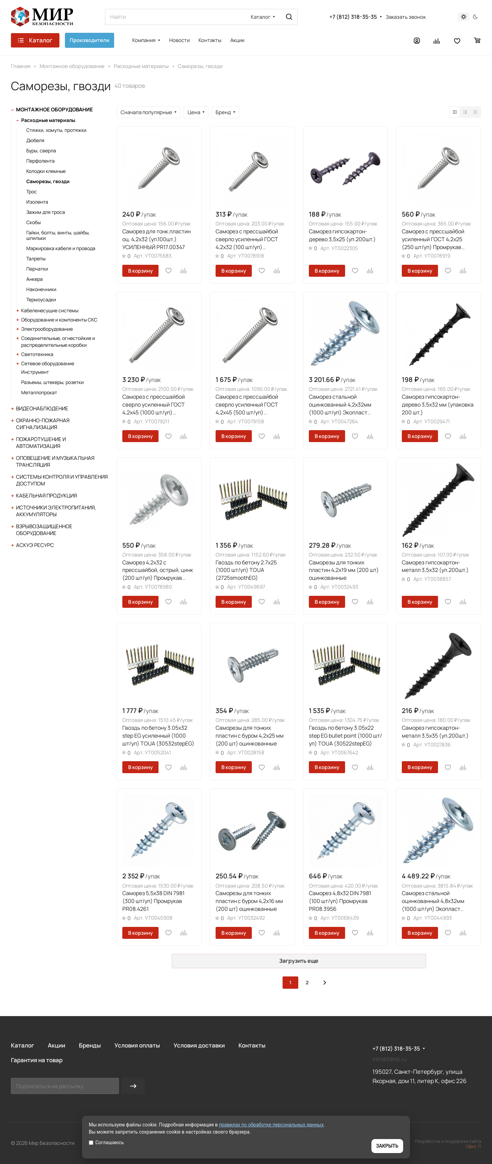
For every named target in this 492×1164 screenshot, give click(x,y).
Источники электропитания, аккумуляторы (56, 511)
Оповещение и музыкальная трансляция (55, 461)
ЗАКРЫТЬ (387, 1146)
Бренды (90, 1045)
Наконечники (41, 289)
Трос (31, 191)
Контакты (251, 1045)
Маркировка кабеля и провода (60, 248)
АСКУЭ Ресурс (35, 545)
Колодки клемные (46, 171)
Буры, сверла (41, 150)
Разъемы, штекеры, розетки (52, 382)
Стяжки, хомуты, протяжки (56, 130)
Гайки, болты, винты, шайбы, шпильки (58, 235)
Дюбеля (35, 140)
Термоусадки (41, 299)
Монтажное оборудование (54, 109)
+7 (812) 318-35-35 (353, 17)
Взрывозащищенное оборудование (44, 530)
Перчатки (37, 268)
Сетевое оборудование (47, 363)
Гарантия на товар (37, 1060)
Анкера (34, 279)
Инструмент (35, 372)
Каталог (22, 1045)
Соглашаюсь (106, 1142)
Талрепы (35, 258)
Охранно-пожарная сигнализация (42, 424)
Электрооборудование (47, 329)
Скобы (33, 222)
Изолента (37, 201)
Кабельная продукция (46, 495)
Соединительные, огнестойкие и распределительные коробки (58, 341)
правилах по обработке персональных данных (271, 1124)
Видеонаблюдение (42, 408)
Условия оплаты (137, 1045)
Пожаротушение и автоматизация (41, 443)
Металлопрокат (39, 392)
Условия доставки (199, 1045)
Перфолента (40, 161)
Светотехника (37, 354)
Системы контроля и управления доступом (62, 480)
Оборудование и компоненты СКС (59, 319)
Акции (56, 1045)
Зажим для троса (45, 212)
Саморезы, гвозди (48, 181)
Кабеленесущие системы (49, 310)
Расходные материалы (48, 120)
